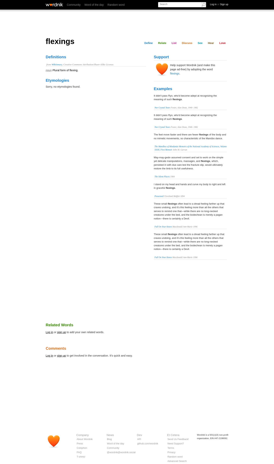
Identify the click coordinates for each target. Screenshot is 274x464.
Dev (139, 435)
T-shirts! (81, 456)
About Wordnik (85, 439)
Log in (49, 332)
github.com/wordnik (147, 443)
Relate (162, 43)
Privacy (171, 452)
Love (222, 43)
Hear (211, 43)
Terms (170, 447)
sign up (61, 332)
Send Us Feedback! (178, 439)
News (110, 435)
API (139, 439)
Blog (109, 439)
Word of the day (94, 4)
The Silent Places (162, 176)
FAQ (79, 452)
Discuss (187, 43)
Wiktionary (57, 64)
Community (74, 4)
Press (80, 443)
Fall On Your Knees (163, 227)
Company (82, 435)
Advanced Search (177, 461)
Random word (116, 4)
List (174, 43)
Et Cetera (173, 435)
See (200, 43)
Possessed (159, 196)
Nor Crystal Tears (162, 107)
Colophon (82, 447)
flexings (174, 73)
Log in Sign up (219, 4)
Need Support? (175, 443)
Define (148, 43)
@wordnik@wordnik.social (121, 452)
